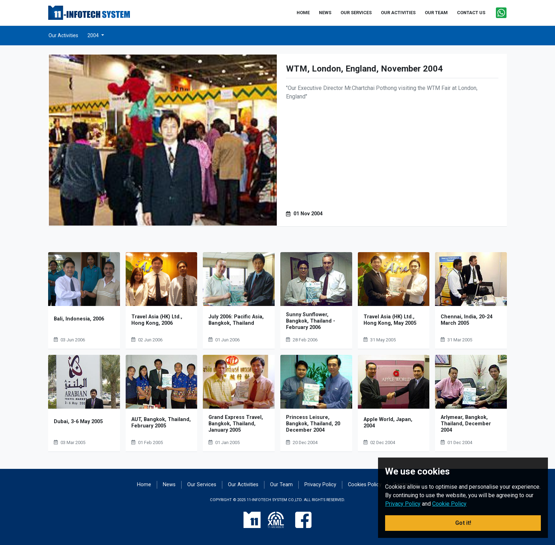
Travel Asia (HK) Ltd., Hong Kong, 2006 (156, 320)
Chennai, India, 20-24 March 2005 (466, 320)
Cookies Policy (365, 485)
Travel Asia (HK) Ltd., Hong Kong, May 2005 (390, 320)
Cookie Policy (449, 503)
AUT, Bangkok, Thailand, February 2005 (161, 422)
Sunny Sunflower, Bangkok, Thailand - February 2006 (310, 321)
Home (144, 485)
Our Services (201, 485)
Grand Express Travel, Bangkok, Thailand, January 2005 (235, 423)
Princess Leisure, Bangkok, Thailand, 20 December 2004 (313, 423)
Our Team (281, 485)
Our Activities (63, 35)
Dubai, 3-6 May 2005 (78, 422)
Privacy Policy (320, 485)
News (169, 485)
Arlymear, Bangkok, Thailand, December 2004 (466, 423)
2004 (93, 35)
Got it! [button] (463, 523)
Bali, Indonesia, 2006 (79, 319)
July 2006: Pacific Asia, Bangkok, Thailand (236, 320)
